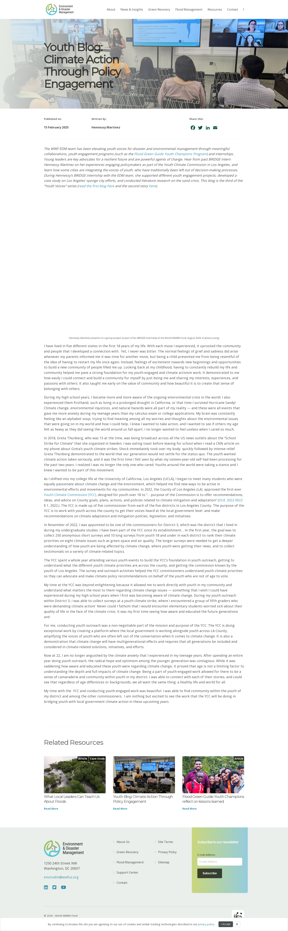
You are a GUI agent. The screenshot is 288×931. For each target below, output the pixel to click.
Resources (215, 9)
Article (82, 758)
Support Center (127, 872)
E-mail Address (206, 854)
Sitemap (163, 862)
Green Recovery (159, 9)
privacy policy (206, 924)
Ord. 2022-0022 (231, 500)
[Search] (242, 9)
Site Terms (165, 842)
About (111, 9)
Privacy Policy (167, 852)
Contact (232, 9)
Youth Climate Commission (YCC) (70, 494)
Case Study (97, 758)
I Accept (226, 924)
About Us (123, 842)
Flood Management (188, 9)
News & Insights (131, 9)
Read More (51, 808)
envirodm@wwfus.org (61, 877)
